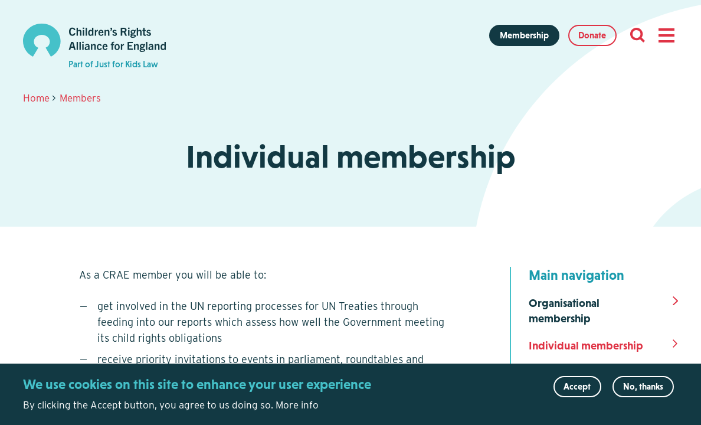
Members (80, 98)
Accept (577, 392)
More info (297, 410)
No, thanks (643, 392)
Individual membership (586, 345)
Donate (592, 35)
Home (36, 98)
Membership (524, 35)
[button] (666, 35)
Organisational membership (564, 311)
